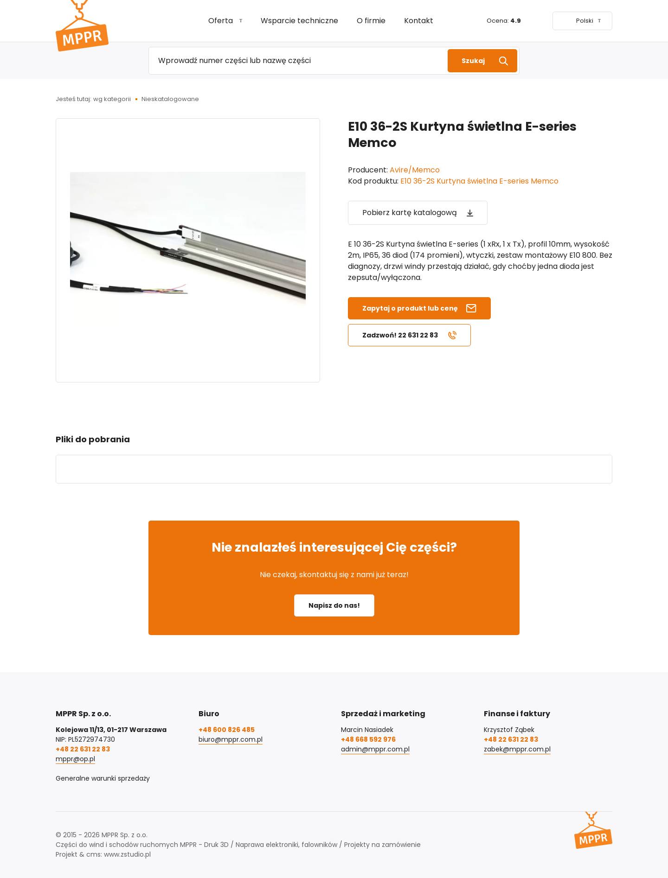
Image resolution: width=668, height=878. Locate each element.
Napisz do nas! (334, 605)
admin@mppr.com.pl (375, 749)
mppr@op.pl (75, 758)
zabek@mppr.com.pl (517, 749)
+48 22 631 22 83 (83, 749)
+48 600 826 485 (227, 729)
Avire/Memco (415, 170)
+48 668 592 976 (368, 739)
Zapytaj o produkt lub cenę (410, 308)
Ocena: (504, 20)
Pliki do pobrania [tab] (93, 439)
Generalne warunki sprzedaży (103, 778)
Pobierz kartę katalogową (409, 212)
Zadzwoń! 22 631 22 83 (400, 335)
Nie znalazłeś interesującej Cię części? (334, 547)
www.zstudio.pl (127, 854)
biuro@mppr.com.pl (231, 739)
